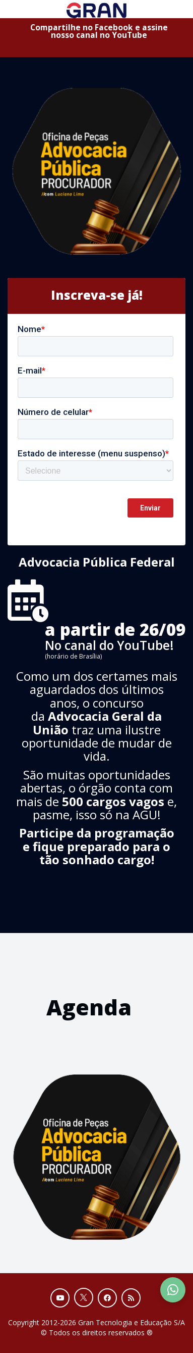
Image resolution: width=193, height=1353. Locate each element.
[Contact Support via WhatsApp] (172, 1289)
